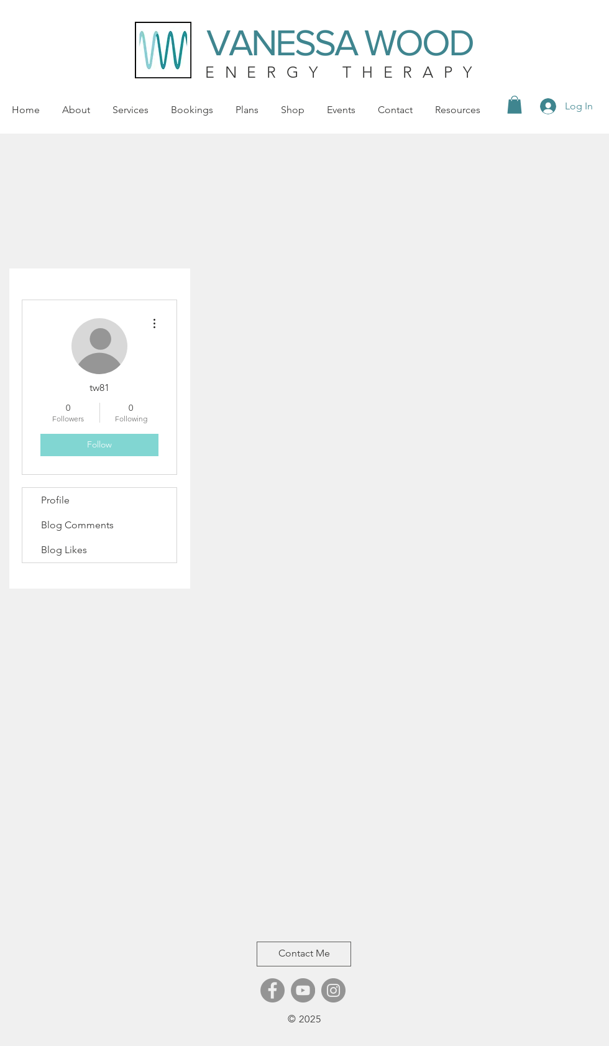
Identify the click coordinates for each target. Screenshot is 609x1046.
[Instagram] (333, 990)
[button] (514, 105)
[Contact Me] (304, 954)
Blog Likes (64, 550)
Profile (55, 500)
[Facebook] (272, 990)
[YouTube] (303, 990)
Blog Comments (77, 525)
